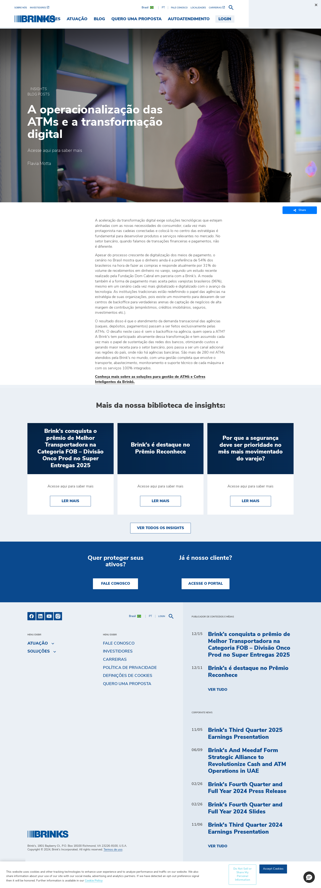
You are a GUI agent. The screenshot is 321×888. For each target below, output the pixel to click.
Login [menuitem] (284, 19)
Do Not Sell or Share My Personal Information (242, 874)
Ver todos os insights (160, 528)
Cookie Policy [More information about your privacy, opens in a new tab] (94, 880)
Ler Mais (70, 501)
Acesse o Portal (205, 584)
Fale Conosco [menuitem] (119, 643)
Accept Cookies (273, 869)
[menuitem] (35, 7)
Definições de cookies (127, 676)
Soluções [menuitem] (108, 19)
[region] (160, 874)
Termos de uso (113, 849)
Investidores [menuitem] (118, 651)
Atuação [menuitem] (136, 19)
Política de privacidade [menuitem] (130, 668)
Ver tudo (217, 690)
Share (300, 210)
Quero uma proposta (127, 684)
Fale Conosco (115, 584)
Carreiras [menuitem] (115, 659)
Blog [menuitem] (158, 19)
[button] (309, 877)
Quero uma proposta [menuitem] (196, 19)
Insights (38, 89)
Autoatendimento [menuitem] (248, 19)
